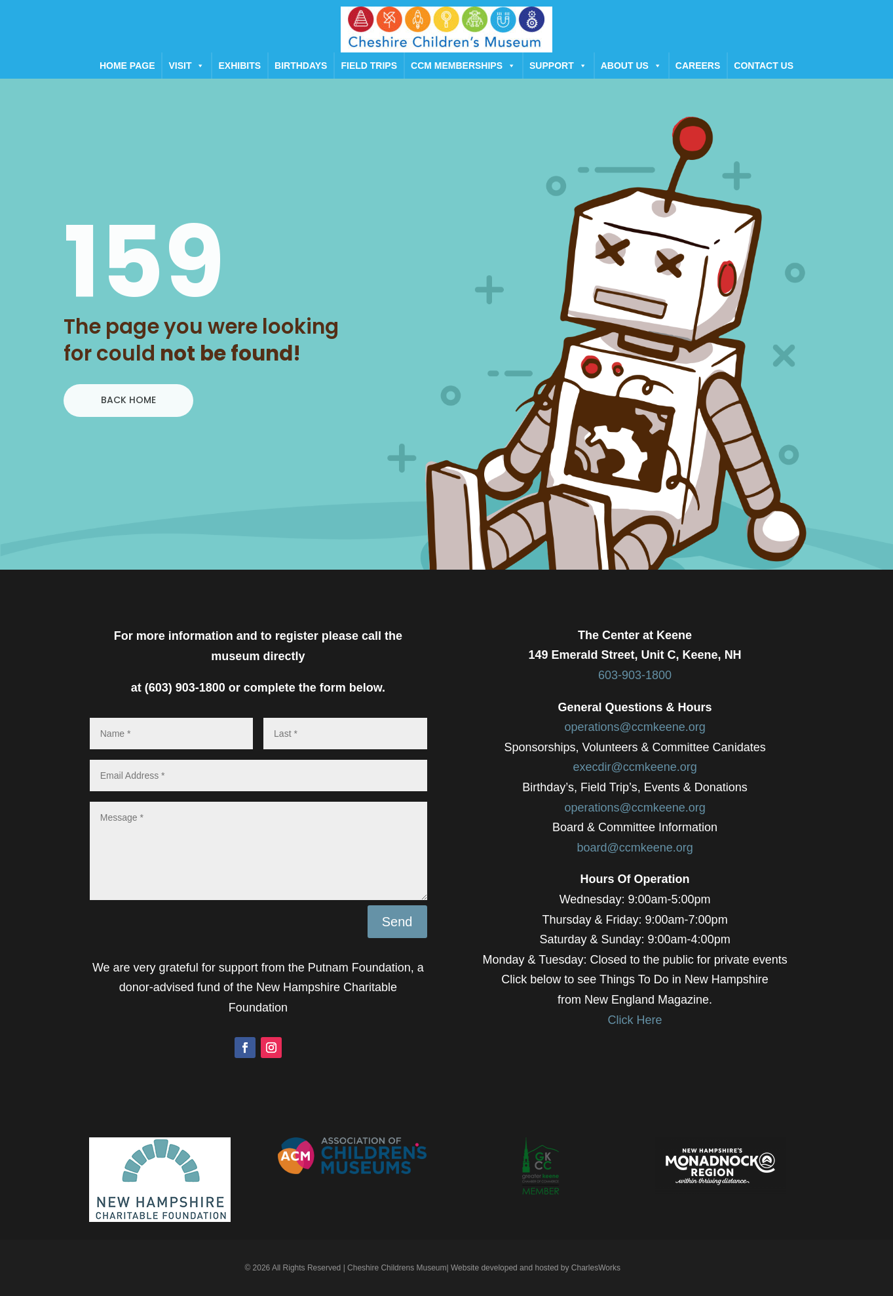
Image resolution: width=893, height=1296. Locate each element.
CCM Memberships (463, 65)
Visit (186, 65)
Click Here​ (635, 1020)
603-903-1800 (635, 675)
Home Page (127, 65)
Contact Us (763, 65)
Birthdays (301, 65)
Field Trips (369, 65)
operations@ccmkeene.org (634, 727)
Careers (697, 65)
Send (397, 921)
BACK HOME (128, 399)
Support (558, 65)
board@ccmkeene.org (635, 847)
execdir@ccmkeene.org (634, 767)
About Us (631, 65)
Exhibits (239, 65)
